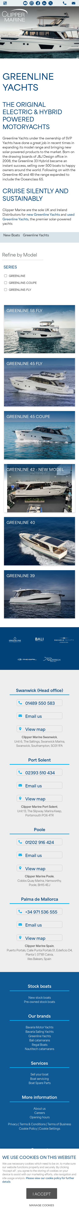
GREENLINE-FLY (20, 289)
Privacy (13, 1124)
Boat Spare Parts (40, 1082)
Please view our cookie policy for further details (38, 1180)
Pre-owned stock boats (39, 1001)
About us (39, 1108)
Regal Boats (39, 1044)
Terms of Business (59, 1124)
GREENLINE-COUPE (23, 282)
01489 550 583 (40, 703)
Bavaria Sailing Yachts (39, 1031)
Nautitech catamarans (39, 1048)
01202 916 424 (39, 842)
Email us (33, 716)
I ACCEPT (42, 1194)
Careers (39, 1112)
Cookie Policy (28, 1128)
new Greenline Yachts (43, 214)
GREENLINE (17, 275)
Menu (69, 16)
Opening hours (40, 1117)
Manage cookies (41, 1205)
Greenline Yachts (36, 234)
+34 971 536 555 (41, 911)
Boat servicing (39, 1078)
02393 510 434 (40, 772)
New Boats (11, 234)
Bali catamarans (39, 1040)
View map (35, 729)
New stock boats (39, 997)
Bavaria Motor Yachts (39, 1027)
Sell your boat (39, 1074)
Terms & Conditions (33, 1124)
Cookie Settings (49, 1128)
